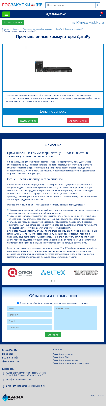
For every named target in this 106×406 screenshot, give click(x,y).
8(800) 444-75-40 (56, 14)
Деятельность (11, 361)
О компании (10, 350)
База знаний (10, 357)
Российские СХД (61, 357)
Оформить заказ (78, 120)
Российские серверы (63, 354)
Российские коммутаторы (65, 360)
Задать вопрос (28, 120)
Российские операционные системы (71, 363)
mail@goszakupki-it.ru (87, 22)
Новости (7, 353)
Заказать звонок (13, 22)
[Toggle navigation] (6, 14)
